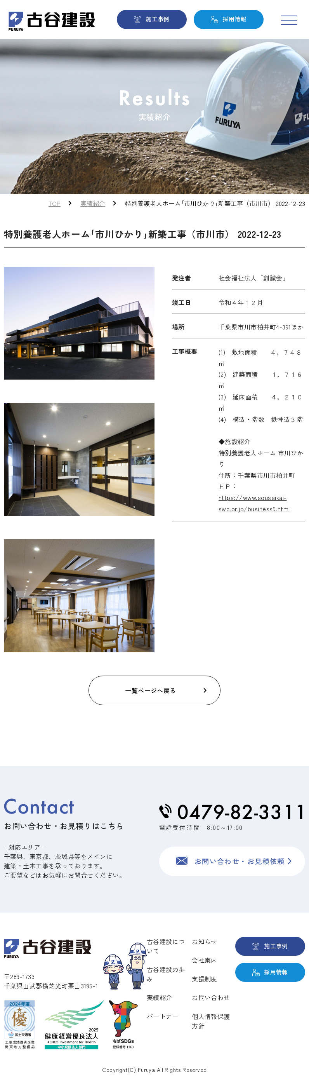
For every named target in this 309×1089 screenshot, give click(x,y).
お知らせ (204, 941)
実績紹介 (92, 203)
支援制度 (204, 978)
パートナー (163, 1016)
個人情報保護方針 (211, 1021)
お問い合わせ (211, 997)
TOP (55, 203)
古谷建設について (166, 946)
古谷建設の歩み (166, 974)
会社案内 (204, 960)
